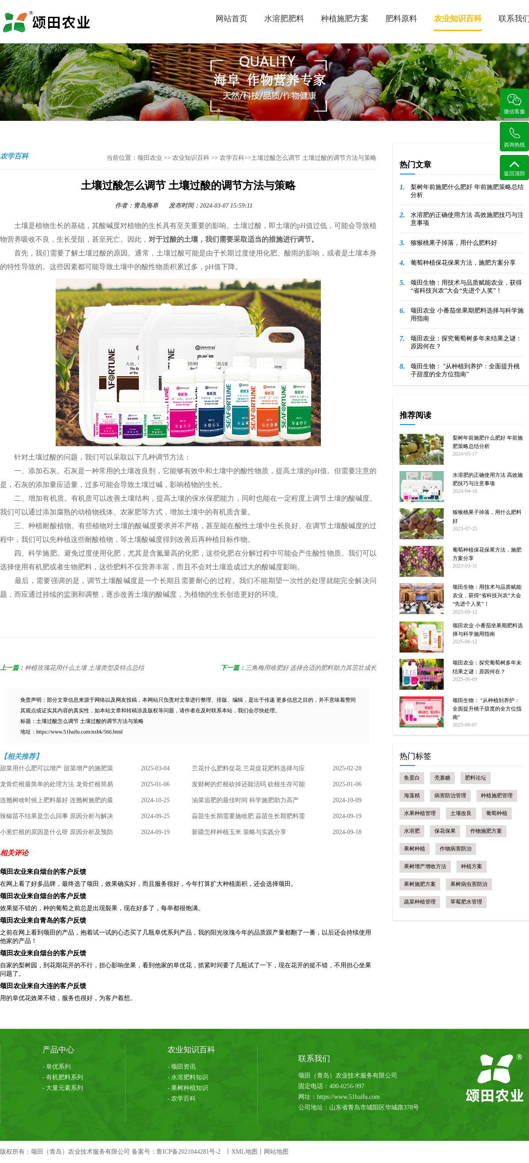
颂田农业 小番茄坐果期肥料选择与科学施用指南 (467, 314)
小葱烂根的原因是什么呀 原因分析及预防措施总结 (56, 834)
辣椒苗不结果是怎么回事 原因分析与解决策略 (56, 818)
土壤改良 (461, 813)
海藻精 (412, 795)
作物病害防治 (456, 849)
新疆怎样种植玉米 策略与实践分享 (239, 832)
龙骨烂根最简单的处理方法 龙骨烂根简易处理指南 (56, 786)
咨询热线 (514, 137)
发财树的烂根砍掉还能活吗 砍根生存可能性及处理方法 (248, 786)
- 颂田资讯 (181, 1066)
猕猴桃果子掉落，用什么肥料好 (454, 243)
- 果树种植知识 (187, 1088)
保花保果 (445, 831)
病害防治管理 (450, 795)
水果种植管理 (420, 813)
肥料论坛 (475, 778)
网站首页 (231, 18)
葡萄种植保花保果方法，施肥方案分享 (463, 262)
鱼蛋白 (412, 778)
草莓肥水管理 (466, 902)
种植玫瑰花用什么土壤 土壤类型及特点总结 (84, 668)
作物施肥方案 (486, 831)
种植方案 (471, 866)
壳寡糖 (442, 778)
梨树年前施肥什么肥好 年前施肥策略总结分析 (467, 191)
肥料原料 (401, 18)
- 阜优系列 (56, 1066)
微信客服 (514, 104)
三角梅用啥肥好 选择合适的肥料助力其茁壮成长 (311, 668)
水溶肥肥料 (284, 18)
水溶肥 (412, 831)
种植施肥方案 (345, 18)
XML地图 (244, 1151)
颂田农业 (149, 158)
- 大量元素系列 (62, 1088)
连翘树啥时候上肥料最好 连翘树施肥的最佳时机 (56, 802)
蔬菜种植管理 (420, 902)
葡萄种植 (496, 813)
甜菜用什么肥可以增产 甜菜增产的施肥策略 (56, 771)
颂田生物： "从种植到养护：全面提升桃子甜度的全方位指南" (465, 370)
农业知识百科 (458, 22)
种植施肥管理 (497, 795)
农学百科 (232, 158)
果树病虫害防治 (468, 884)
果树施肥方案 (420, 884)
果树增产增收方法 (425, 866)
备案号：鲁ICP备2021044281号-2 (176, 1151)
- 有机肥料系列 (62, 1077)
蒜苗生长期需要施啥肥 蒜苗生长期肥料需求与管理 (248, 818)
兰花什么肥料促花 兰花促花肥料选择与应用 (248, 771)
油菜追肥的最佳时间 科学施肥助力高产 (245, 800)
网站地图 (276, 1151)
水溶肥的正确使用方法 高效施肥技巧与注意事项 (467, 219)
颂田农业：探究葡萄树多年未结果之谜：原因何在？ (466, 342)
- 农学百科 (181, 1098)
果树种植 (414, 849)
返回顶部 (514, 168)
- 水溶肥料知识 (187, 1077)
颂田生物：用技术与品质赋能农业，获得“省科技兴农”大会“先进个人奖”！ (466, 286)
